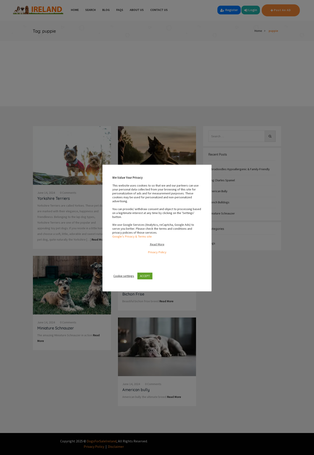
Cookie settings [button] (123, 276)
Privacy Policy (157, 252)
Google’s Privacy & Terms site (132, 236)
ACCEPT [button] (145, 276)
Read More (157, 244)
